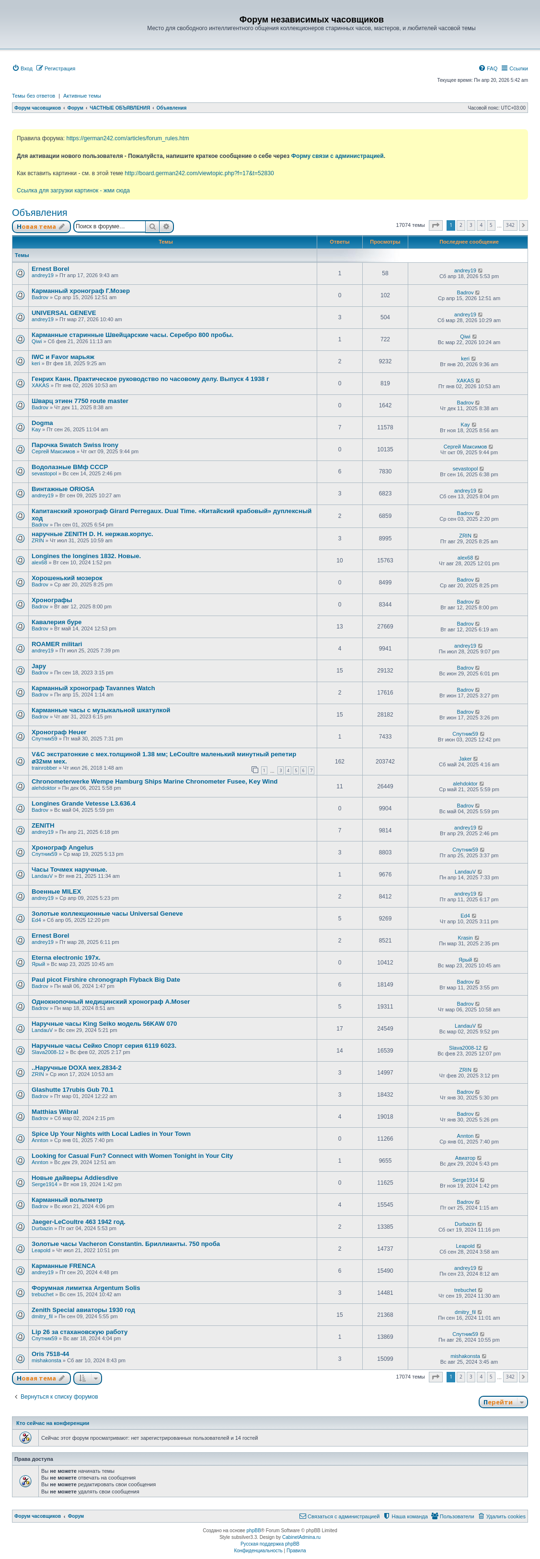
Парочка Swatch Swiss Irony (75, 445)
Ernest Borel (50, 268)
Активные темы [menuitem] (82, 96)
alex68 (39, 562)
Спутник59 (44, 738)
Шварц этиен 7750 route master (80, 400)
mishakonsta (46, 1360)
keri (36, 363)
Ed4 (36, 920)
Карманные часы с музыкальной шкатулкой (101, 710)
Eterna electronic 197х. (66, 957)
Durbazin (42, 1228)
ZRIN (38, 540)
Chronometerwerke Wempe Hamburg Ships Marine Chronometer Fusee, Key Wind (154, 781)
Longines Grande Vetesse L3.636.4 (84, 803)
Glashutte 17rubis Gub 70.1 (73, 1089)
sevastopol (44, 473)
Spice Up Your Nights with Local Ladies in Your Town (111, 1133)
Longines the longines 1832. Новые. (86, 556)
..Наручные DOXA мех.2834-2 (77, 1067)
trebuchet (43, 1294)
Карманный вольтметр (67, 1199)
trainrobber (44, 768)
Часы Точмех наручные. (69, 869)
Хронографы (52, 600)
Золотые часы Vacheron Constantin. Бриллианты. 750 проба (126, 1243)
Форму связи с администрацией (337, 156)
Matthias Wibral (55, 1111)
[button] (436, 225)
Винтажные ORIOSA (63, 489)
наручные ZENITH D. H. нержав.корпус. (92, 534)
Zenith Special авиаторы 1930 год (83, 1309)
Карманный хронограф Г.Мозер (81, 290)
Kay (36, 429)
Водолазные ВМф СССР (70, 467)
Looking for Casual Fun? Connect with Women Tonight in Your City (132, 1155)
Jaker (465, 759)
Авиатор (465, 1158)
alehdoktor (44, 788)
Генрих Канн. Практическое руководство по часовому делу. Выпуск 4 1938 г (150, 378)
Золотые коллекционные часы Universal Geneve (107, 913)
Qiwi (37, 341)
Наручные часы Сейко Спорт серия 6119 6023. (104, 1045)
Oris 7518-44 (50, 1353)
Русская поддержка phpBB (270, 1544)
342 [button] (510, 225)
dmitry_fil (42, 1316)
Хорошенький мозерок (67, 578)
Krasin (465, 938)
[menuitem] (22, 68)
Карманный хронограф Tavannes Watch (93, 688)
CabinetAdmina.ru (301, 1537)
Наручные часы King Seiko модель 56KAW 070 (104, 1023)
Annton (40, 1140)
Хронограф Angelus (62, 847)
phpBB (254, 1530)
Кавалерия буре (56, 622)
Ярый (38, 964)
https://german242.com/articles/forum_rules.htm (127, 138)
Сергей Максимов (53, 451)
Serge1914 (44, 1184)
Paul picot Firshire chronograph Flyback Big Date (106, 979)
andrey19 (43, 275)
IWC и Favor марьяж (63, 356)
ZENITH (43, 825)
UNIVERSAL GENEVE (64, 312)
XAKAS (40, 385)
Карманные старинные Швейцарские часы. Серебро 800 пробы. (132, 334)
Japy (39, 666)
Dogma (42, 422)
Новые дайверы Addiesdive (75, 1177)
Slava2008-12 (48, 1052)
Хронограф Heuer (59, 732)
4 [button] (481, 225)
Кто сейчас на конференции (52, 1423)
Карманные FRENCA (63, 1265)
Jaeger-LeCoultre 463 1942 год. (79, 1221)
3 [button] (471, 225)
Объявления (40, 212)
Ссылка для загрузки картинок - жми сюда (73, 190)
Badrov (40, 297)
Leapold (41, 1250)
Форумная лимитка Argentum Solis (86, 1287)
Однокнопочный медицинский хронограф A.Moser (111, 1001)
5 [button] (491, 225)
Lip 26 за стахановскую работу (79, 1331)
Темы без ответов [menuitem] (33, 96)
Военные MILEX (56, 891)
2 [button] (461, 225)
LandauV (42, 876)
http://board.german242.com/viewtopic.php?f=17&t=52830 (199, 173)
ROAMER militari (57, 644)
